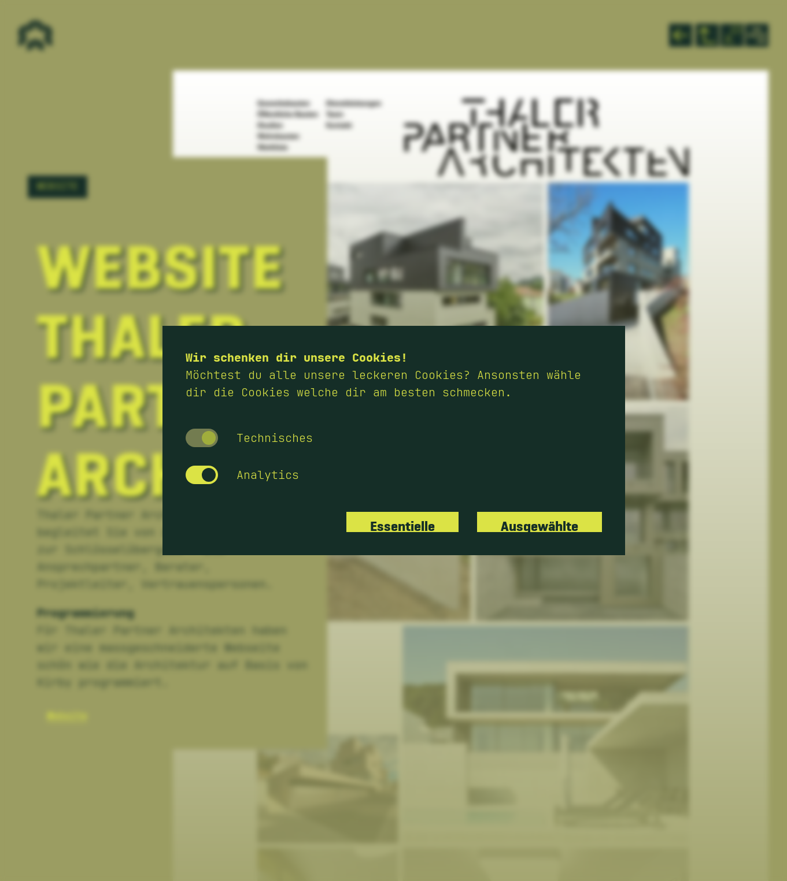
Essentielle (402, 522)
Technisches (249, 438)
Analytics (242, 475)
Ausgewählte (539, 522)
